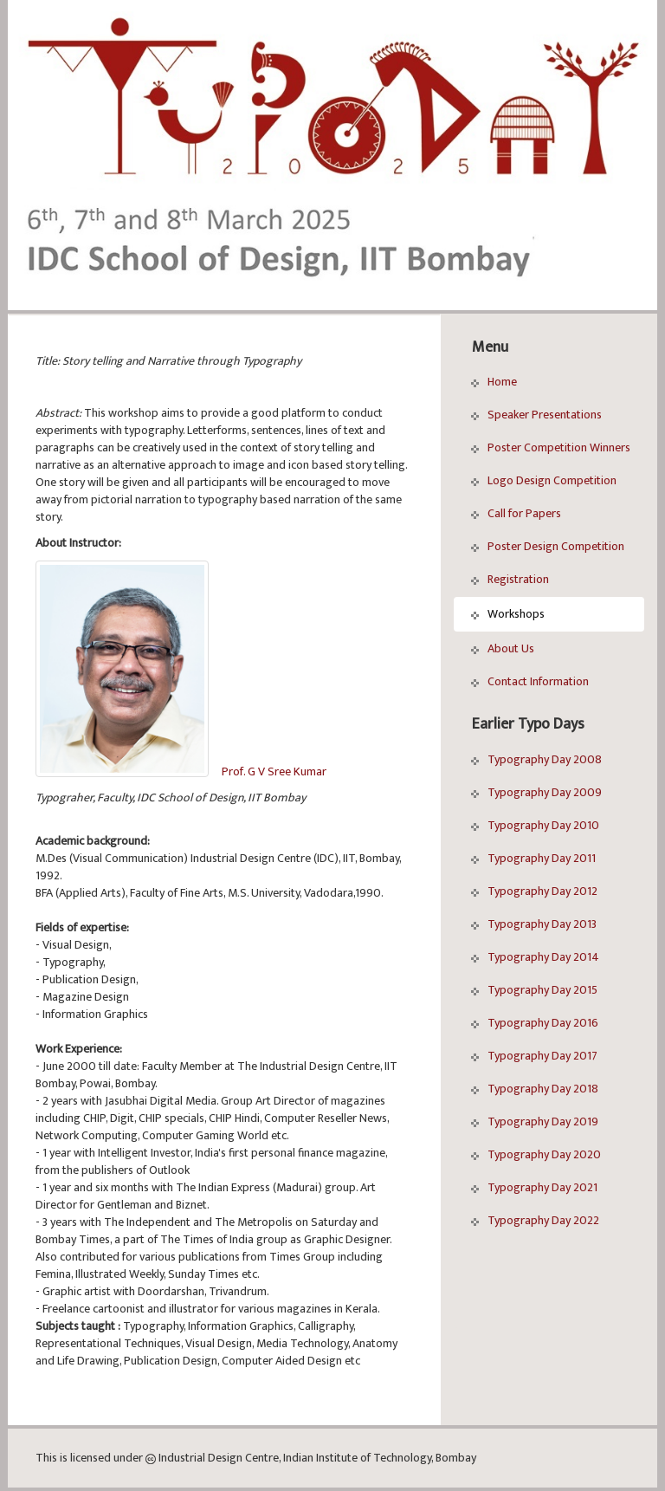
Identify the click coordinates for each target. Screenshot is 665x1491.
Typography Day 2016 (534, 1023)
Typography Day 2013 (534, 924)
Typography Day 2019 (534, 1121)
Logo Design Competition (544, 480)
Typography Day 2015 (534, 990)
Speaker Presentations (536, 415)
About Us (502, 648)
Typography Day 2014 (535, 957)
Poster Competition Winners (550, 447)
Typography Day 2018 (534, 1089)
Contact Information (530, 681)
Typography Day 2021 (534, 1187)
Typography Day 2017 (534, 1056)
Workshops (508, 614)
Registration (510, 579)
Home (494, 382)
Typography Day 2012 (534, 891)
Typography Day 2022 (535, 1220)
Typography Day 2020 (536, 1154)
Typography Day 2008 (536, 759)
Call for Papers (516, 513)
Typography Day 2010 (535, 825)
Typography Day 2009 (536, 792)
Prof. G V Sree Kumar (274, 771)
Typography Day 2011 (533, 858)
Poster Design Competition (547, 546)
